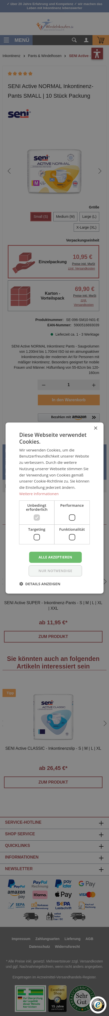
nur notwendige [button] (55, 570)
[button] (39, 583)
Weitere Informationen (39, 493)
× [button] (95, 428)
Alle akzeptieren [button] (55, 557)
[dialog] (54, 508)
